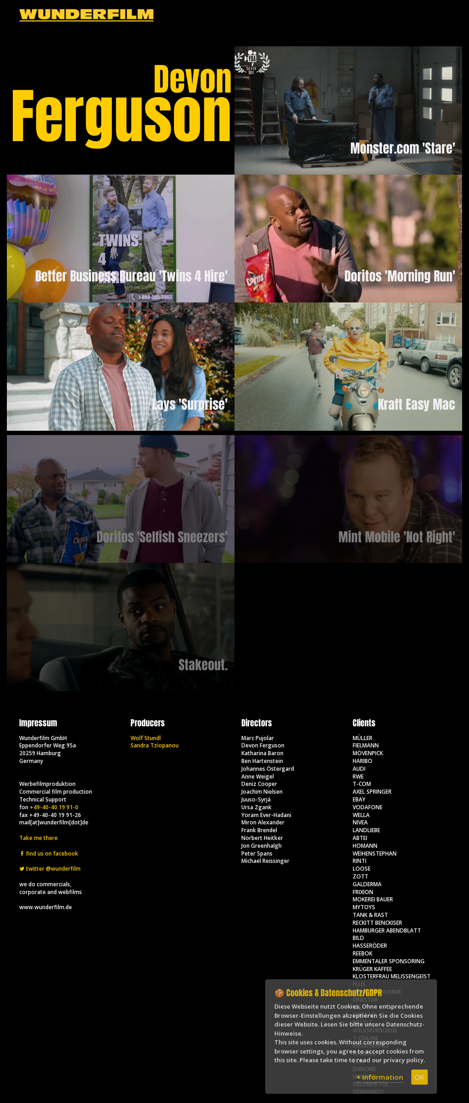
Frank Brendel (259, 830)
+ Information (379, 1076)
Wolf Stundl (146, 738)
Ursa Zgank (256, 807)
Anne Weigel (257, 776)
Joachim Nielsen (262, 792)
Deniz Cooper (259, 784)
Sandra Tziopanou (155, 745)
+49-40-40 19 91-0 (54, 807)
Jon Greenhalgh (261, 846)
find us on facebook (48, 853)
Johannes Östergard (267, 769)
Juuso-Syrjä (256, 799)
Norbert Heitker (262, 838)
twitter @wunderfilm (50, 869)
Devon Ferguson (262, 745)
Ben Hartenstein (262, 761)
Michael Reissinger (265, 861)
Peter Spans (257, 853)
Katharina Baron (262, 753)
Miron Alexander (262, 822)
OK (419, 1077)
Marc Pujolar (257, 738)
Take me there (38, 838)
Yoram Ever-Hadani (266, 815)
